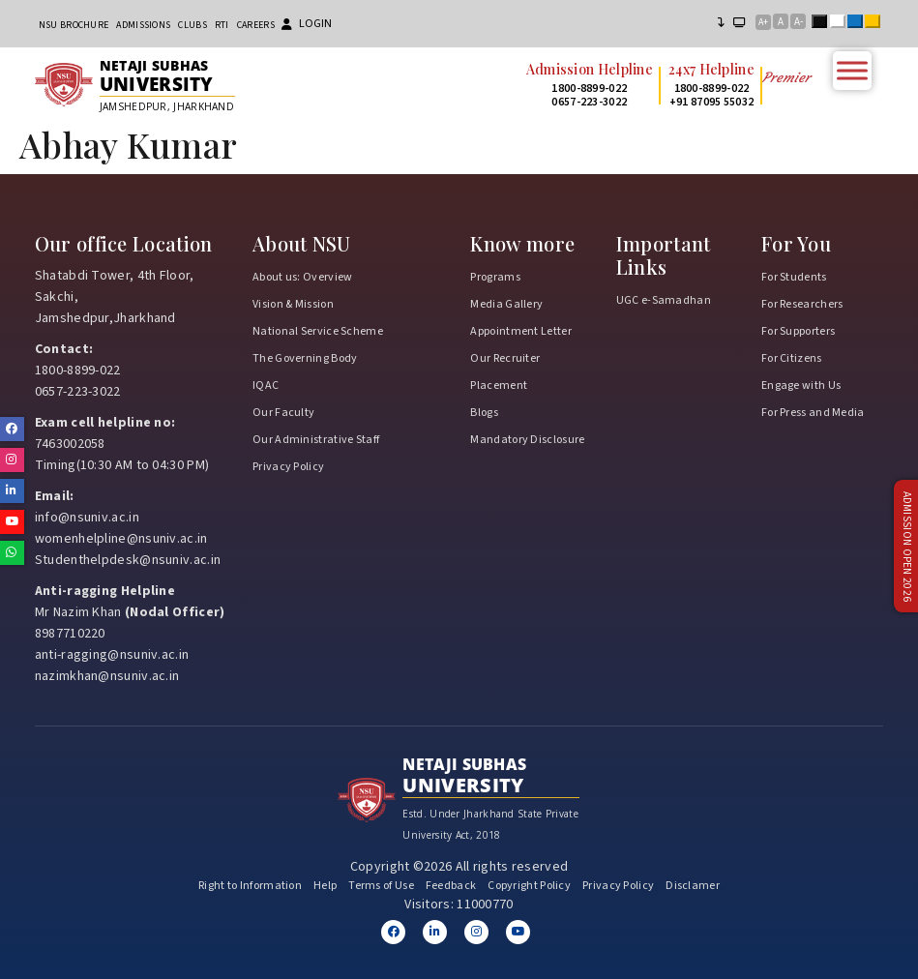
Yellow (876, 23)
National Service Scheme (317, 331)
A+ (763, 22)
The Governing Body (304, 358)
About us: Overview (302, 277)
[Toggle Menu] (852, 70)
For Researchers (802, 304)
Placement (498, 385)
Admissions (143, 25)
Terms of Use (381, 885)
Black (823, 23)
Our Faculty (283, 412)
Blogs (484, 412)
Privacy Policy (288, 467)
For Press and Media (813, 412)
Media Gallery (506, 304)
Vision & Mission (293, 304)
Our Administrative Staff (315, 439)
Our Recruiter (505, 358)
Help (325, 885)
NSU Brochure (74, 25)
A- (798, 22)
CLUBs (192, 25)
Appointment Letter (520, 331)
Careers (256, 25)
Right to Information (250, 885)
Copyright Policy (529, 885)
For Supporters (798, 331)
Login (306, 23)
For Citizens (791, 358)
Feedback (451, 885)
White (841, 23)
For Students (794, 277)
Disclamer (693, 885)
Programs (494, 277)
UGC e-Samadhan (663, 300)
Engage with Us (801, 385)
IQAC (265, 385)
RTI (222, 25)
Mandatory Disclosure (527, 439)
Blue (859, 23)
